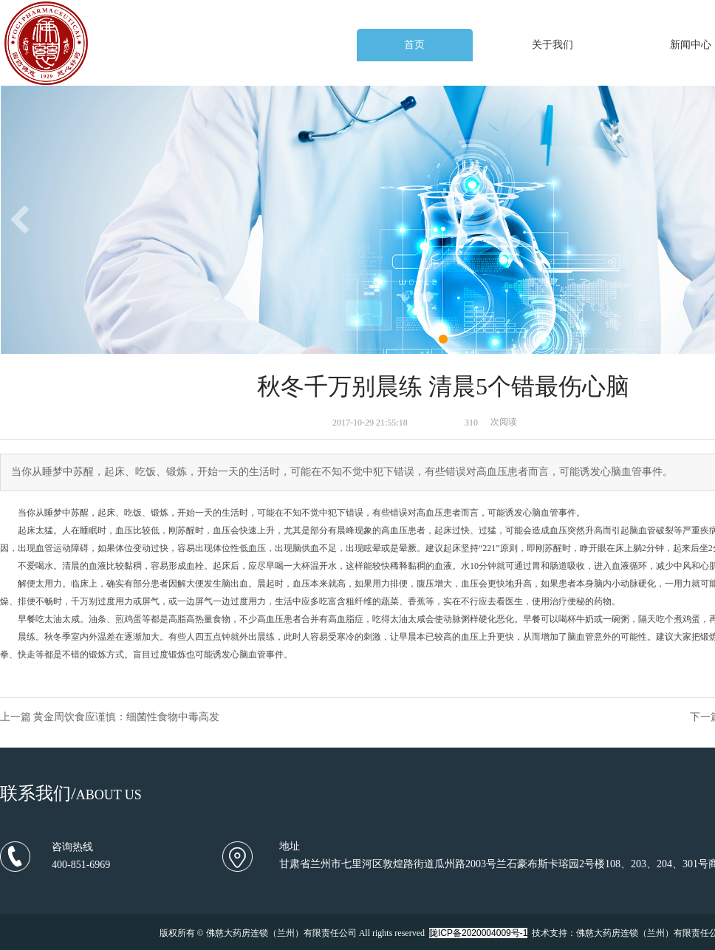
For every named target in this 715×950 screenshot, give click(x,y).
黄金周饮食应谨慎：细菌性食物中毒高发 (126, 716)
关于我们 (552, 44)
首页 (414, 44)
